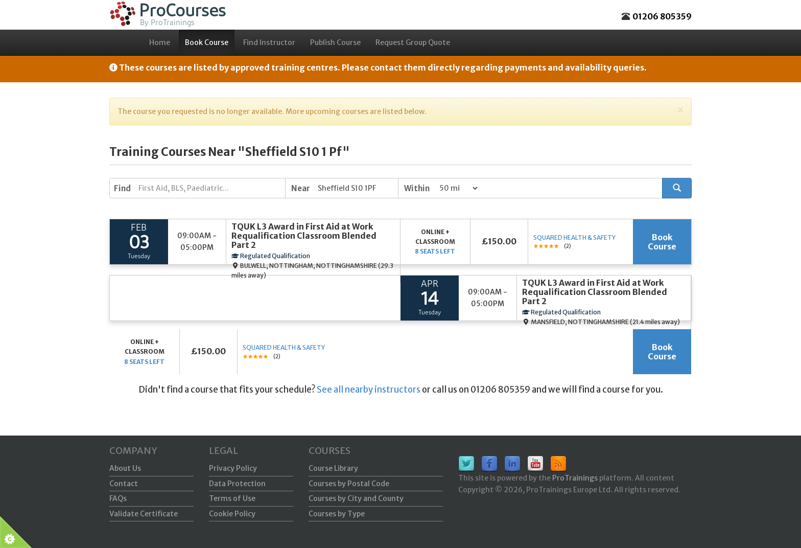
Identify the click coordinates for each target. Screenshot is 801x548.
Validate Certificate (143, 513)
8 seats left (435, 251)
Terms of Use (232, 498)
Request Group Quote (412, 42)
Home (159, 42)
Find (122, 188)
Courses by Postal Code (349, 483)
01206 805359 (662, 16)
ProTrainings (575, 478)
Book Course (206, 42)
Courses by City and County (356, 498)
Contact (123, 483)
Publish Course (335, 42)
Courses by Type (337, 513)
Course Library (333, 468)
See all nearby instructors (368, 389)
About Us (125, 468)
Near (300, 188)
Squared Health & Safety (574, 237)
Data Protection (237, 483)
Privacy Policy (233, 468)
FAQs (118, 498)
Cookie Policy (232, 513)
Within (417, 188)
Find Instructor (269, 42)
